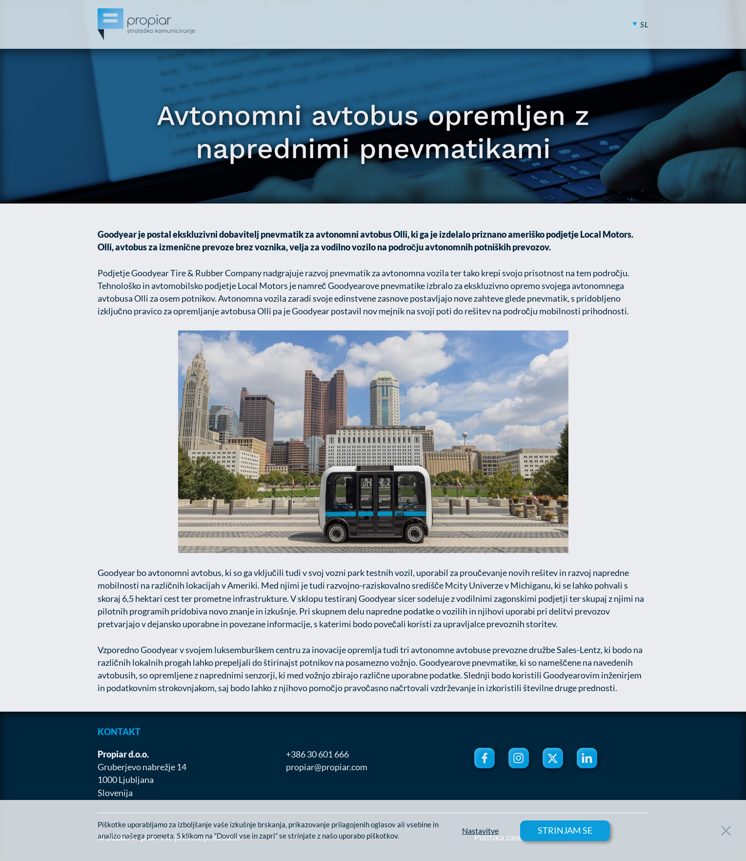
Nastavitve (480, 830)
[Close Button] (726, 831)
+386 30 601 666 (317, 754)
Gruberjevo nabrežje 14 (142, 767)
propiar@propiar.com (326, 767)
